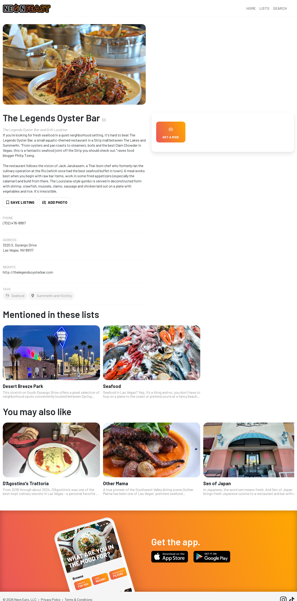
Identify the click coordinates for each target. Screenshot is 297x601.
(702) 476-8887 (14, 223)
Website (9, 267)
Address (9, 240)
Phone (8, 218)
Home (251, 8)
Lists (264, 8)
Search (280, 8)
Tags (7, 289)
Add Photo (54, 202)
